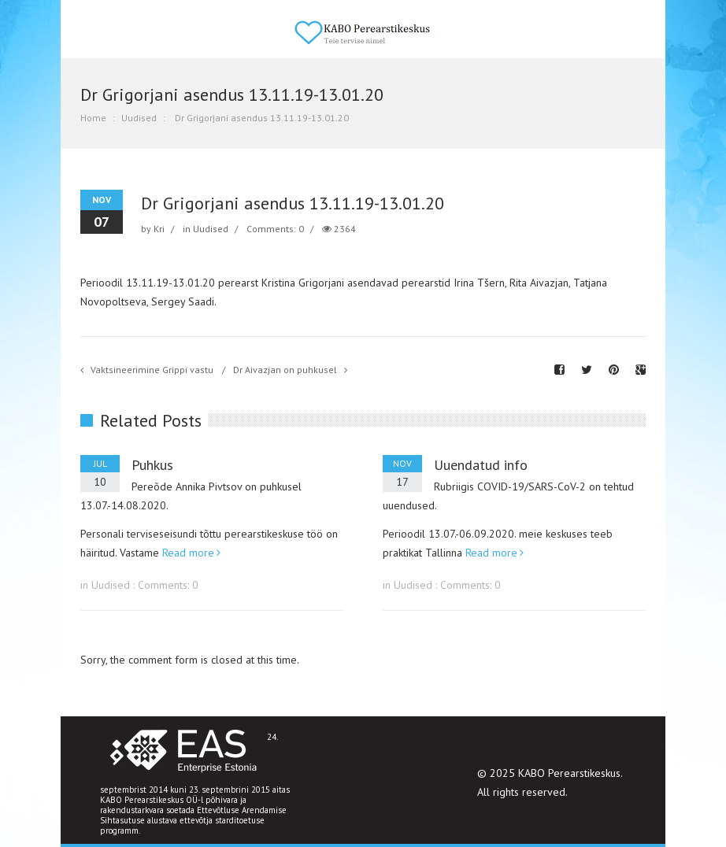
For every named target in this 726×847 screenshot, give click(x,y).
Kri (159, 229)
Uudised (139, 118)
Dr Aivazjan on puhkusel (285, 369)
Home (93, 118)
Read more (188, 553)
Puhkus (152, 465)
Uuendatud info (481, 465)
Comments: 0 (275, 229)
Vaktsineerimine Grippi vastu (152, 369)
